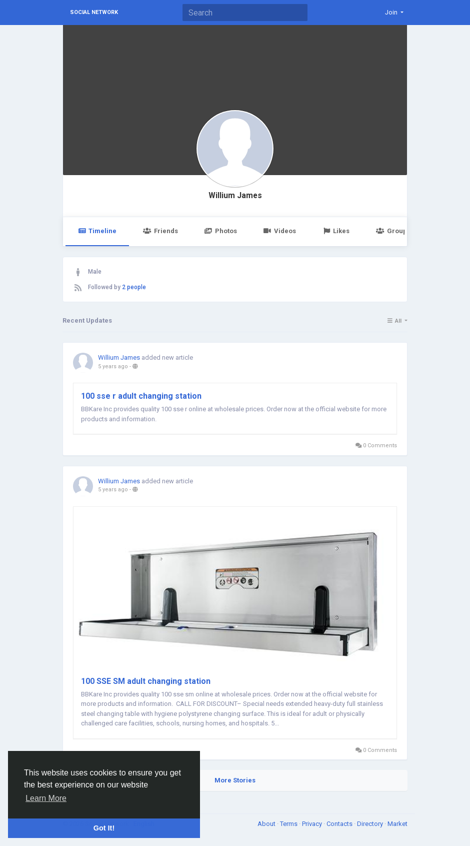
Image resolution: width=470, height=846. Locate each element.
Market (398, 823)
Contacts (340, 823)
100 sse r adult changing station (141, 396)
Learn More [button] (46, 798)
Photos (220, 231)
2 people (134, 287)
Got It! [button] (104, 828)
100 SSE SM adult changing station (145, 681)
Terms (289, 823)
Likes (336, 231)
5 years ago (113, 366)
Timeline (97, 231)
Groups (393, 231)
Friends (160, 231)
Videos (280, 231)
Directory (370, 823)
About (267, 823)
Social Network (94, 12)
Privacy (313, 823)
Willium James (235, 195)
